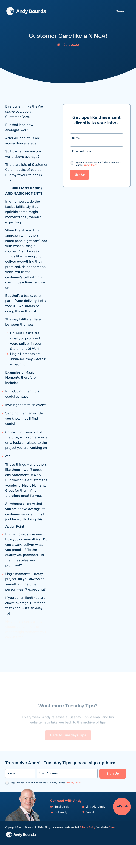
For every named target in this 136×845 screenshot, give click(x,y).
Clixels (111, 827)
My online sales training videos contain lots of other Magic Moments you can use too (25, 629)
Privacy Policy (90, 165)
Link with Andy (93, 807)
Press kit (89, 812)
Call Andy (58, 812)
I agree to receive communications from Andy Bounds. (98, 163)
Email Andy (59, 807)
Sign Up (79, 175)
